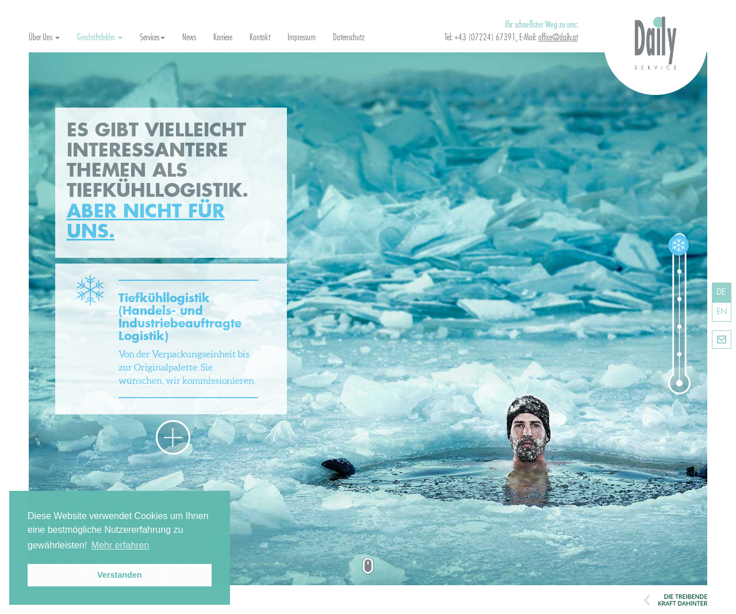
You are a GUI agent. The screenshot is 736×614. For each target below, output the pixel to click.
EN (721, 312)
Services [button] (152, 37)
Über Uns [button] (44, 37)
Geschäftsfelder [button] (99, 37)
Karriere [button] (222, 37)
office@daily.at (558, 37)
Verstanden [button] (119, 574)
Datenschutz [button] (349, 37)
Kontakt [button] (260, 37)
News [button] (189, 37)
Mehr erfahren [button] (120, 545)
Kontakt (721, 339)
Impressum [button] (302, 37)
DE (721, 292)
